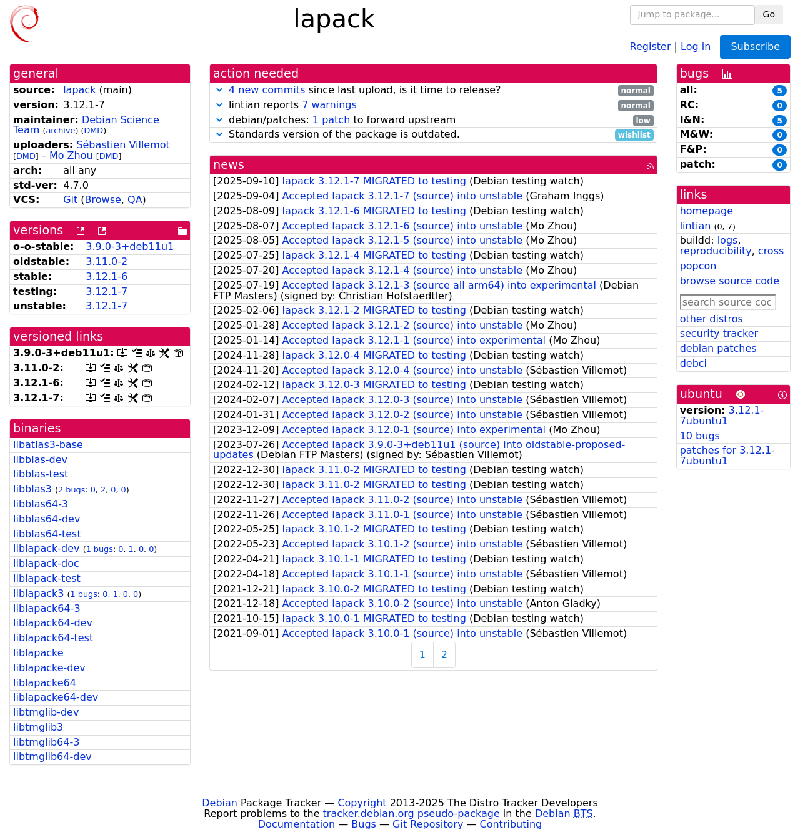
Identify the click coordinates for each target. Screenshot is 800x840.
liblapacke (38, 653)
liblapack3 (38, 593)
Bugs (363, 824)
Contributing (511, 824)
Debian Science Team (86, 125)
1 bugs (99, 549)
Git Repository (427, 824)
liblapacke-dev (49, 668)
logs (728, 240)
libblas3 (32, 489)
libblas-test (40, 474)
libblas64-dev (46, 519)
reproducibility (716, 251)
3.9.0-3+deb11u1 (130, 246)
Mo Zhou (71, 155)
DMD (93, 130)
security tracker (719, 333)
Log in (696, 46)
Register (650, 46)
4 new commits (267, 90)
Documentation (296, 824)
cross (771, 251)
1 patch (331, 120)
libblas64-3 (40, 504)
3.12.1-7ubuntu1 (722, 415)
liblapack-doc (46, 563)
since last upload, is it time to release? (433, 90)
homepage (706, 211)
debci (693, 363)
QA (135, 200)
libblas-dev (40, 460)
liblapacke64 (44, 683)
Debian (220, 803)
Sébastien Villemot (123, 145)
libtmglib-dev (46, 712)
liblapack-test (47, 578)
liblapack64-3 (47, 608)
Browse (103, 200)
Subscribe (755, 46)
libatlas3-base (48, 445)
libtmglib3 (38, 727)
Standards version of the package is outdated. (433, 134)
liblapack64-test (53, 638)
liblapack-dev (46, 548)
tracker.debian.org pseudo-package (411, 813)
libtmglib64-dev (52, 756)
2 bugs (71, 489)
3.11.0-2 (107, 262)
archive (60, 130)
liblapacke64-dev (55, 697)
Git (70, 200)
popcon (698, 266)
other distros (711, 319)
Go (769, 14)
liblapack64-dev (52, 623)
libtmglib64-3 (46, 742)
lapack (79, 90)
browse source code (729, 281)
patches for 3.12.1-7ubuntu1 (727, 455)
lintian (695, 226)
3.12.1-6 (107, 276)
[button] (219, 90)
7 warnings (329, 105)
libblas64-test (47, 534)
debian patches (718, 348)
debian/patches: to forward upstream (433, 120)
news (228, 165)
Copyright (362, 803)
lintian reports (433, 105)
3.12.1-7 (107, 292)
